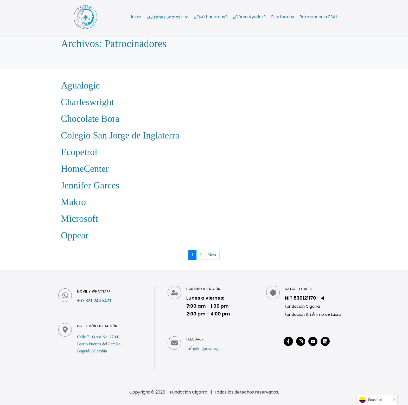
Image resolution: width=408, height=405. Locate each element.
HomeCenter (85, 168)
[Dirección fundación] (66, 331)
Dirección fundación (100, 326)
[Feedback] (176, 344)
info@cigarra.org (205, 348)
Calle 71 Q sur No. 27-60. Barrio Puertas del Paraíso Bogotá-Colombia (101, 344)
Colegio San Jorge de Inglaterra (120, 135)
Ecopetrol (79, 152)
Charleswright (87, 102)
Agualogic (80, 85)
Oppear (74, 235)
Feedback (197, 339)
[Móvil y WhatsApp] (66, 296)
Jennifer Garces (90, 185)
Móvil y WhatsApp (96, 291)
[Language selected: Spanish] (377, 400)
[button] (168, 17)
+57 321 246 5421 (97, 300)
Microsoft (79, 218)
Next (212, 254)
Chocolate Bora (90, 118)
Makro (73, 202)
